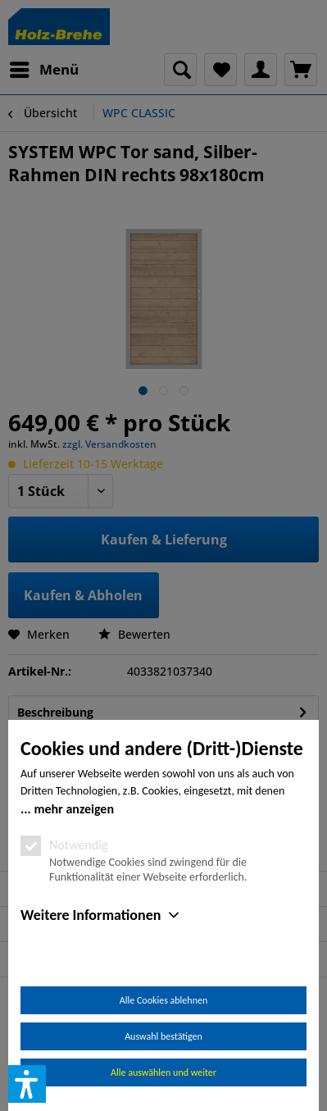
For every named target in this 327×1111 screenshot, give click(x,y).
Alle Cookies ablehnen (163, 1000)
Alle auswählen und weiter (163, 1072)
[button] (27, 1084)
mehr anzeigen (74, 809)
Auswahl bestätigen (163, 1036)
